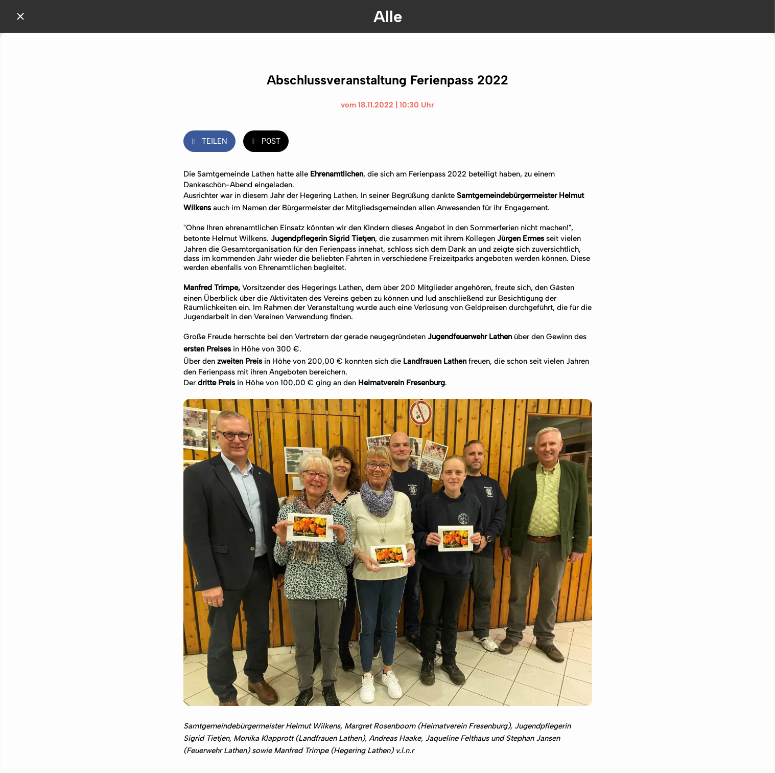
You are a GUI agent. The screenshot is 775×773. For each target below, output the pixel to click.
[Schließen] (20, 16)
